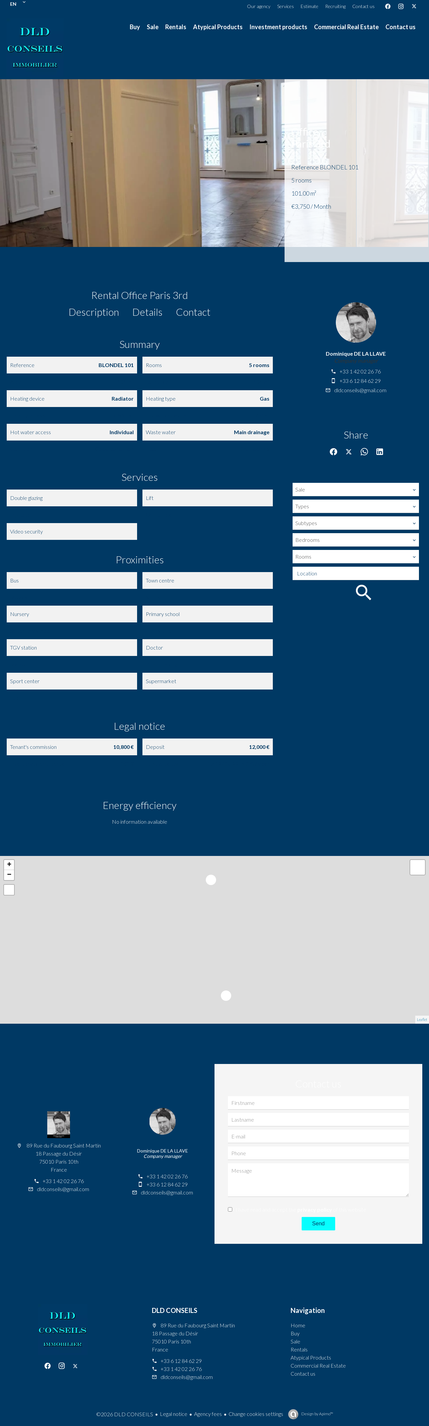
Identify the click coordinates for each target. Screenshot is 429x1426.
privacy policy (314, 1209)
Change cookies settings (256, 1414)
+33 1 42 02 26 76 (360, 371)
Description (94, 312)
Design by (317, 1413)
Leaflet (422, 1019)
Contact (193, 312)
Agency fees (208, 1414)
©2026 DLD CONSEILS (124, 1414)
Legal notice (173, 1414)
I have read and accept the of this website (301, 1209)
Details (147, 312)
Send (318, 1223)
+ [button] (9, 865)
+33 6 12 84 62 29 (360, 380)
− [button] (9, 875)
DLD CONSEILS (174, 1310)
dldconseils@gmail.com (360, 390)
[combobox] (356, 489)
